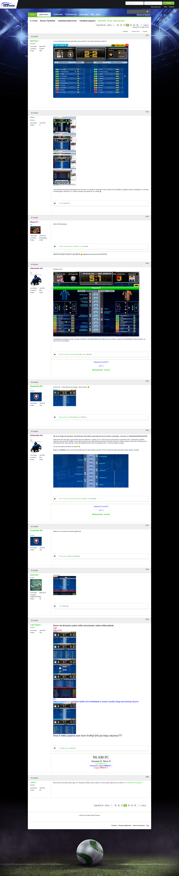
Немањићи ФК (67, 246)
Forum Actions (70, 14)
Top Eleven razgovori (87, 21)
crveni (61, 606)
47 (124, 25)
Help (165, 7)
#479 (147, 619)
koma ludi (67, 748)
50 (134, 25)
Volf (74, 246)
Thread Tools (136, 31)
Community (58, 14)
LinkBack (125, 31)
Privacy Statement (124, 825)
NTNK (60, 246)
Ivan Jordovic (63, 498)
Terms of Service (139, 825)
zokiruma (80, 498)
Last (146, 25)
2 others (80, 246)
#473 (147, 216)
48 (127, 25)
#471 (147, 35)
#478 (147, 569)
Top (147, 825)
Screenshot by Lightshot (134, 783)
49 (131, 25)
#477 (147, 525)
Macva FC (62, 354)
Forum (32, 14)
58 (137, 25)
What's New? (44, 14)
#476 (147, 430)
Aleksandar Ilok (63, 417)
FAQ (92, 14)
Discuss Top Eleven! (47, 21)
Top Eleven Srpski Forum (67, 21)
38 (118, 25)
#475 (147, 381)
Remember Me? (156, 7)
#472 (147, 112)
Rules (98, 14)
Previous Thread (85, 815)
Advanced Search (143, 15)
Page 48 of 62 (100, 25)
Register (171, 7)
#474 (147, 263)
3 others (84, 354)
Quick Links (83, 14)
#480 (147, 777)
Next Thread (95, 815)
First (109, 25)
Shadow (61, 203)
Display (145, 31)
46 (121, 25)
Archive (114, 825)
